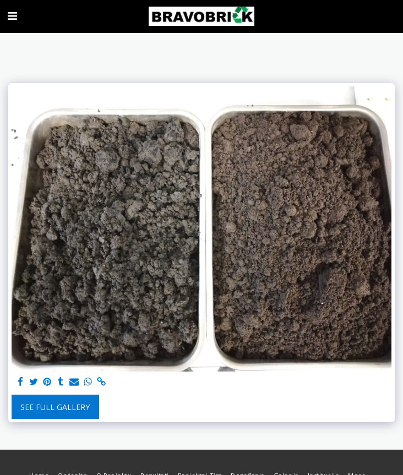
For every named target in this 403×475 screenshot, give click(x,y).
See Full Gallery (55, 407)
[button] (12, 15)
